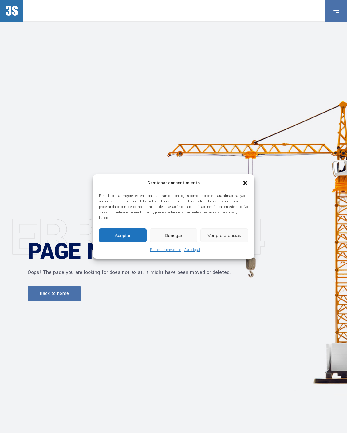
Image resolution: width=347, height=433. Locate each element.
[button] (245, 183)
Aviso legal (192, 250)
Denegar (174, 235)
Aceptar (123, 235)
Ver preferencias (224, 235)
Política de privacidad (165, 250)
